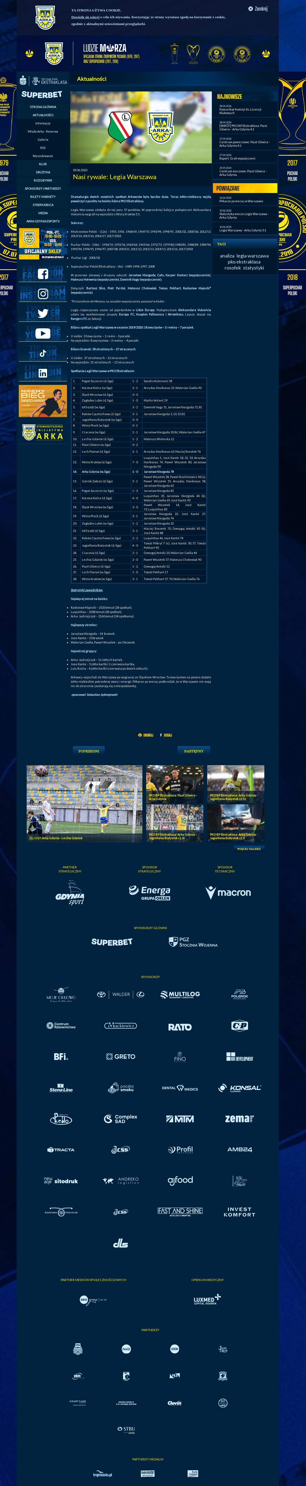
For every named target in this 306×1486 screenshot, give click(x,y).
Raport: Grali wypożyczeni (237, 158)
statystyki (253, 268)
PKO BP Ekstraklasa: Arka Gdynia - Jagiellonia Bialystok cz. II (234, 836)
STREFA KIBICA (43, 205)
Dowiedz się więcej (85, 17)
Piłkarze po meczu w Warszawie (241, 201)
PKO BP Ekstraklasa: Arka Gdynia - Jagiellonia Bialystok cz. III (173, 836)
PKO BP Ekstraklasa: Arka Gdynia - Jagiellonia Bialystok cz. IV (234, 797)
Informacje (43, 123)
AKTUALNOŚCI (43, 115)
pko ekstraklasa (244, 262)
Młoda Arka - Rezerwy (43, 131)
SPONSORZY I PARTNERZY (43, 188)
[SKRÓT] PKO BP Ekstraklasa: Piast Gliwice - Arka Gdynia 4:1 (243, 127)
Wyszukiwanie (43, 156)
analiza (227, 256)
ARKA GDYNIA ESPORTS (42, 221)
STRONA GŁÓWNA (43, 107)
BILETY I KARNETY (43, 196)
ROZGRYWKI (43, 180)
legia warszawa (253, 256)
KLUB (43, 164)
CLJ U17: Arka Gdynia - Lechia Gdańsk (55, 838)
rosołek (233, 268)
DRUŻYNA (43, 172)
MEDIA (43, 213)
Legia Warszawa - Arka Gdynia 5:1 (242, 230)
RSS (42, 147)
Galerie (43, 139)
